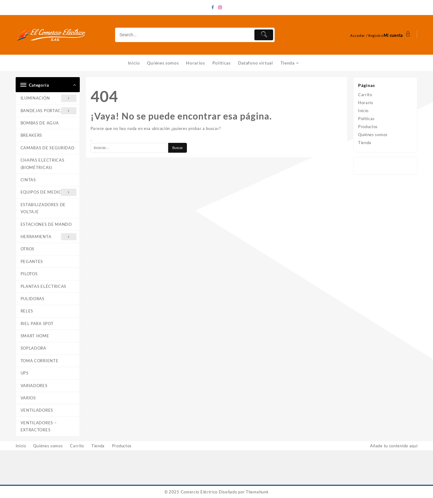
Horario (365, 102)
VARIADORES (34, 385)
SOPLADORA (33, 348)
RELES (27, 311)
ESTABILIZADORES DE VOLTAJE (43, 208)
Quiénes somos (373, 134)
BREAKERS (31, 135)
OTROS (28, 249)
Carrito (365, 94)
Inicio (363, 110)
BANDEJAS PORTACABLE (49, 110)
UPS (25, 373)
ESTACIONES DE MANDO (46, 224)
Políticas (366, 118)
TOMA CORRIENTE (40, 360)
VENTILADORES (37, 410)
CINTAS (28, 179)
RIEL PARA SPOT (37, 323)
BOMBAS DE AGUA (40, 123)
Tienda (364, 142)
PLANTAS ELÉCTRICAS (44, 286)
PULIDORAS (32, 298)
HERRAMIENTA (49, 236)
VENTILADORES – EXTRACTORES (39, 426)
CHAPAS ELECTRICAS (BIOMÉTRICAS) (42, 164)
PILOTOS (29, 274)
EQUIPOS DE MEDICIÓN (49, 192)
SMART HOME (35, 336)
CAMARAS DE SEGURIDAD (48, 147)
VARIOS (28, 398)
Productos (368, 126)
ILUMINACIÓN (49, 98)
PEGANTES (32, 261)
